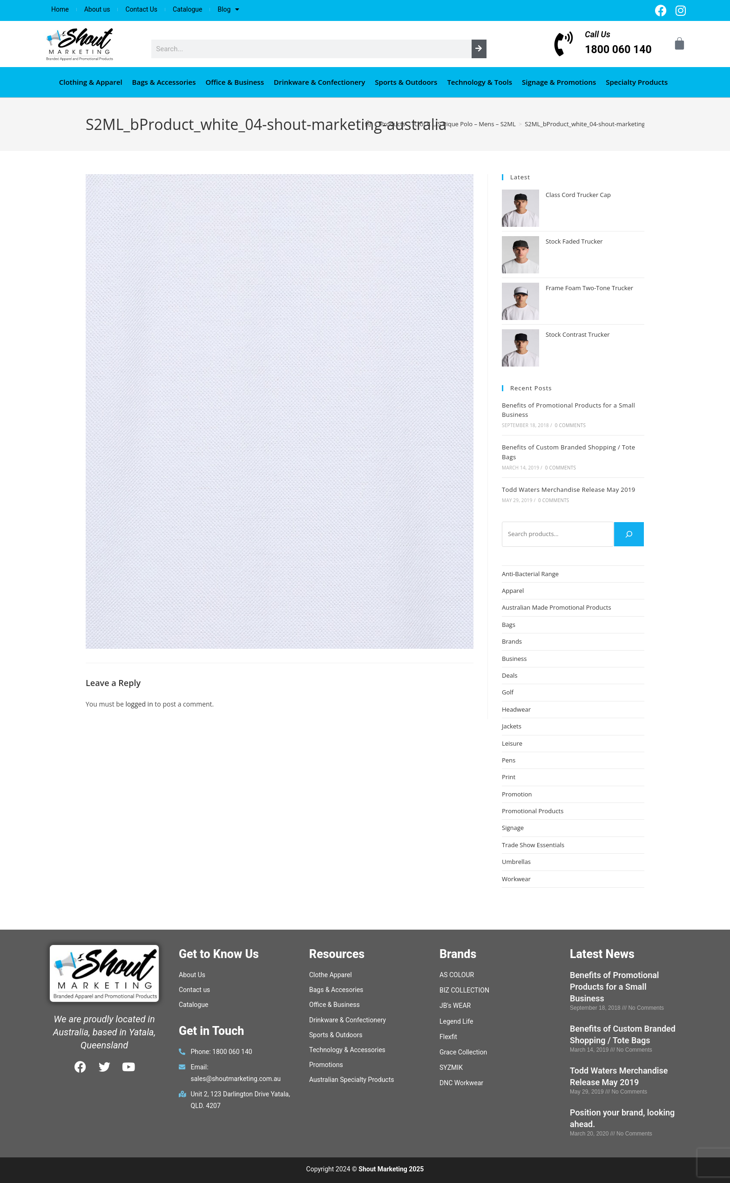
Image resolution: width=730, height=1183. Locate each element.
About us (97, 9)
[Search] (479, 49)
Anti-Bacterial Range (530, 574)
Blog (228, 9)
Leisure (512, 743)
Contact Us (141, 9)
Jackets (511, 726)
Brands (512, 641)
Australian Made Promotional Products (556, 607)
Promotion (517, 794)
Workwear (516, 879)
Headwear (516, 709)
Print (508, 777)
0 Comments (570, 425)
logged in (139, 704)
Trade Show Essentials (533, 845)
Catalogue (187, 9)
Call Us (597, 34)
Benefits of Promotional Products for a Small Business (614, 986)
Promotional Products (532, 811)
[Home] (368, 124)
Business (514, 658)
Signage (513, 827)
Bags (508, 624)
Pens (508, 760)
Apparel (513, 590)
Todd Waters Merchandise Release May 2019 (568, 489)
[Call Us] (563, 44)
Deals (509, 675)
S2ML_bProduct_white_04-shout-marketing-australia (598, 124)
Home (60, 9)
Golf (508, 692)
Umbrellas (516, 861)
